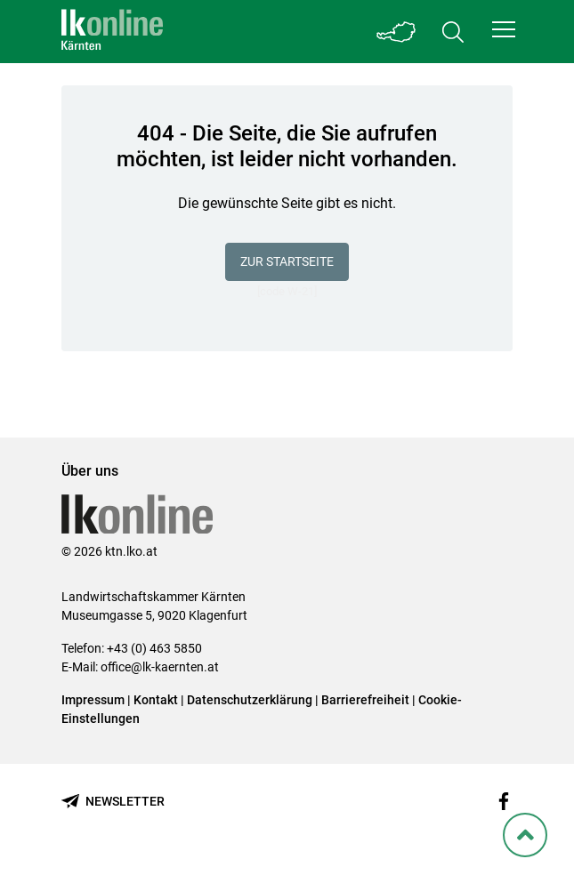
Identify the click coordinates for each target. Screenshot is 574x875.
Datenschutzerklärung (249, 700)
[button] (503, 29)
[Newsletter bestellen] (113, 801)
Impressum (93, 700)
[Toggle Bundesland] (396, 31)
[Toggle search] (453, 31)
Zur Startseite (287, 261)
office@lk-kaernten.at (160, 667)
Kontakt (155, 700)
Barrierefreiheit (365, 700)
